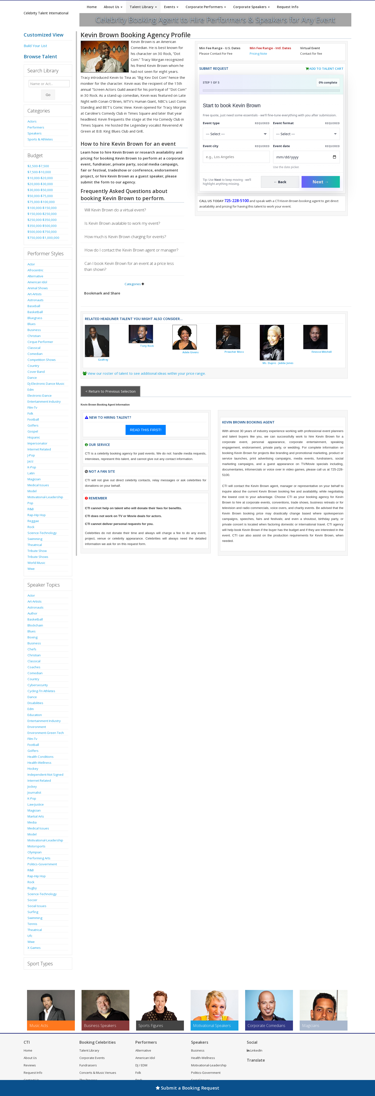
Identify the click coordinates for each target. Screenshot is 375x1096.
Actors (32, 121)
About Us (113, 7)
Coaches (34, 667)
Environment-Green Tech (46, 733)
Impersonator (37, 443)
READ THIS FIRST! (145, 430)
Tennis (32, 924)
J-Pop (31, 455)
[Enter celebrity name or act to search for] (49, 83)
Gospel (33, 431)
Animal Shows (38, 288)
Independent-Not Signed (45, 774)
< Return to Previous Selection (110, 391)
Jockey (32, 786)
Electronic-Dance (40, 395)
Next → (321, 182)
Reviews (30, 1065)
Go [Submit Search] (48, 94)
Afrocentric (35, 270)
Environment (37, 727)
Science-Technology (42, 533)
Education (35, 715)
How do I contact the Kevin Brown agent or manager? (131, 250)
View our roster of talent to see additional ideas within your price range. (147, 373)
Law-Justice (36, 804)
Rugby (32, 888)
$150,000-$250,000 (42, 214)
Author (32, 613)
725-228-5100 (236, 200)
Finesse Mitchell (322, 351)
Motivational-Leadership (45, 497)
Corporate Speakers (251, 7)
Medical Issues (38, 485)
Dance (32, 377)
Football (33, 419)
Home (92, 7)
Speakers (35, 133)
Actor (31, 264)
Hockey (33, 768)
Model (32, 491)
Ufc (30, 936)
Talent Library (143, 7)
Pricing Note (258, 53)
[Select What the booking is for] (236, 134)
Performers (36, 127)
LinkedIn (254, 1050)
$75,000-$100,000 (41, 202)
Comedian (35, 354)
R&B (31, 509)
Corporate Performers (206, 7)
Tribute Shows (38, 557)
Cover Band (36, 371)
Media (32, 822)
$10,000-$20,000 (40, 178)
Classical (34, 348)
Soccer (32, 900)
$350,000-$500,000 (42, 226)
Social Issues (37, 906)
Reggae (33, 521)
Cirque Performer (40, 342)
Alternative (35, 276)
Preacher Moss (234, 351)
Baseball (34, 306)
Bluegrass (35, 318)
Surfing (33, 912)
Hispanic (34, 437)
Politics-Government (42, 864)
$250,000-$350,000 (42, 220)
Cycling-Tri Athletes (41, 691)
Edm (31, 389)
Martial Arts (36, 816)
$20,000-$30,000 (40, 184)
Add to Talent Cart (326, 68)
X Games (34, 947)
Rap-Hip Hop (37, 515)
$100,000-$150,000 (42, 208)
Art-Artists (35, 294)
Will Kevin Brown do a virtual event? (115, 210)
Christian (34, 336)
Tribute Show (37, 551)
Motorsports (36, 846)
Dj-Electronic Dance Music (46, 383)
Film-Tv (32, 407)
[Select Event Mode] (306, 134)
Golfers (33, 425)
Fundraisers (88, 1065)
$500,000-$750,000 (42, 231)
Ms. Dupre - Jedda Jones (278, 363)
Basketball (35, 312)
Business (34, 330)
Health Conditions (41, 756)
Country (33, 365)
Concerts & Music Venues (97, 1072)
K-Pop (32, 467)
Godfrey (103, 359)
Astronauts (36, 300)
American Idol (37, 282)
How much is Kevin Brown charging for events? (125, 236)
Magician (34, 479)
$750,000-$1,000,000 (43, 237)
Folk (30, 413)
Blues (32, 324)
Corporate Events (92, 1058)
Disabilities (35, 703)
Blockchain (35, 625)
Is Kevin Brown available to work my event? (122, 223)
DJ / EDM (141, 1065)
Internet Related (39, 449)
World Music (36, 562)
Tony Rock (147, 346)
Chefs (32, 649)
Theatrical (35, 545)
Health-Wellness (39, 762)
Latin (31, 473)
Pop (30, 503)
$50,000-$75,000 (40, 196)
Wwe (31, 568)
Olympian (35, 852)
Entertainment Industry (44, 401)
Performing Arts (39, 858)
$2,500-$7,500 (38, 166)
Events (171, 7)
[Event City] (236, 157)
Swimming (35, 539)
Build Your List (35, 45)
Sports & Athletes (40, 139)
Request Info (287, 7)
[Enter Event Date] (306, 157)
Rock (31, 527)
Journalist (34, 792)
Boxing (33, 637)
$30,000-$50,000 (40, 190)
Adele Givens (190, 352)
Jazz (30, 461)
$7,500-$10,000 (39, 172)
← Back (280, 182)
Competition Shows (42, 359)
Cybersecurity (38, 685)
